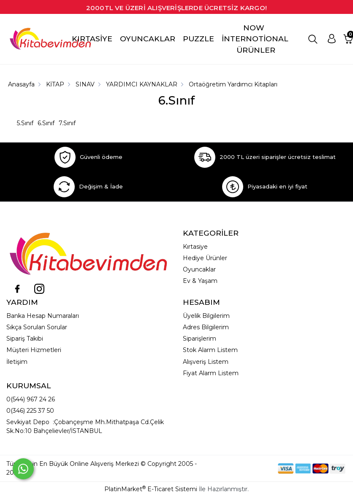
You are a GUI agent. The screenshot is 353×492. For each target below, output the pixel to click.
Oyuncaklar (199, 269)
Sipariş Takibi (24, 338)
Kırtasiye (195, 246)
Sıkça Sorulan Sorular (36, 327)
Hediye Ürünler (205, 258)
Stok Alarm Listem (210, 350)
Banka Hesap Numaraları (42, 316)
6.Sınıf (46, 123)
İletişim (16, 362)
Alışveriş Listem (205, 362)
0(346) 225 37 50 (30, 410)
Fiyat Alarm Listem (211, 373)
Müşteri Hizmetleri (33, 350)
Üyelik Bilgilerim (206, 316)
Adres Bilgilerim (206, 327)
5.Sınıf (25, 123)
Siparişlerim (199, 338)
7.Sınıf (67, 123)
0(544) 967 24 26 (30, 399)
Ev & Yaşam (200, 281)
